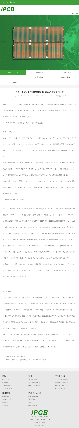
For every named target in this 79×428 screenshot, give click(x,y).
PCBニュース (13, 72)
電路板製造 (32, 395)
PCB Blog (65, 78)
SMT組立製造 (32, 375)
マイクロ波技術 (7, 384)
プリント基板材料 (34, 378)
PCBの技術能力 (60, 384)
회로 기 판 (31, 398)
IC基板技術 (13, 78)
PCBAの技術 (39, 78)
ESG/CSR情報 (6, 395)
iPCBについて (6, 392)
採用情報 (5, 401)
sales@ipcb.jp (40, 421)
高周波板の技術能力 (61, 378)
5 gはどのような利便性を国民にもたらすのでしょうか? (28, 355)
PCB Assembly (33, 392)
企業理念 (5, 398)
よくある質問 (66, 72)
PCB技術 (39, 72)
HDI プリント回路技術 (17, 352)
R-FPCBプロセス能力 (62, 381)
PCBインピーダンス (34, 381)
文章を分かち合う (61, 91)
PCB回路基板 (32, 401)
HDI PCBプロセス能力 (62, 375)
